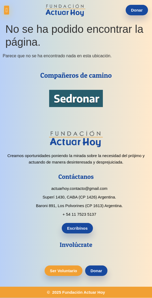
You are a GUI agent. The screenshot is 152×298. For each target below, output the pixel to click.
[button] (6, 10)
